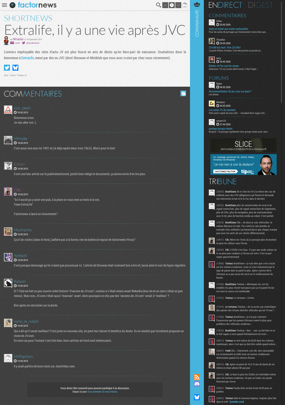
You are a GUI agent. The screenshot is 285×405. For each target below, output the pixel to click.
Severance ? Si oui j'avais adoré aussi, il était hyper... (233, 68)
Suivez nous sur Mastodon (197, 391)
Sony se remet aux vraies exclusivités (228, 28)
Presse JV (22, 75)
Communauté (196, 183)
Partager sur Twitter (7, 68)
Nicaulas (18, 39)
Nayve (219, 83)
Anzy (218, 58)
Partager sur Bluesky (15, 68)
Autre (12, 75)
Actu (6, 75)
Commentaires (227, 15)
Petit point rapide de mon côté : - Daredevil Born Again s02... (237, 113)
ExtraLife (27, 57)
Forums (219, 78)
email (17, 42)
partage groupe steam (220, 128)
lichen (219, 21)
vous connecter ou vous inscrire (102, 391)
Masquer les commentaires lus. (183, 93)
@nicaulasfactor (32, 42)
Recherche (159, 5)
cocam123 (221, 120)
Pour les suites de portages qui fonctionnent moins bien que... (238, 31)
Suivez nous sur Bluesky (197, 397)
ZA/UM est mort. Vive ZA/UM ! (225, 47)
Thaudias (220, 39)
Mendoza (220, 102)
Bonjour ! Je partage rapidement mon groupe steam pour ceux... (239, 131)
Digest (260, 5)
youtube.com (236, 401)
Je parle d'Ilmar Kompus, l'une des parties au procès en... (235, 50)
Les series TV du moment (222, 110)
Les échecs (214, 94)
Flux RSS (197, 377)
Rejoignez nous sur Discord (197, 384)
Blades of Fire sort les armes (224, 65)
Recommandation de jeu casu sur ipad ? (230, 91)
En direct (225, 5)
